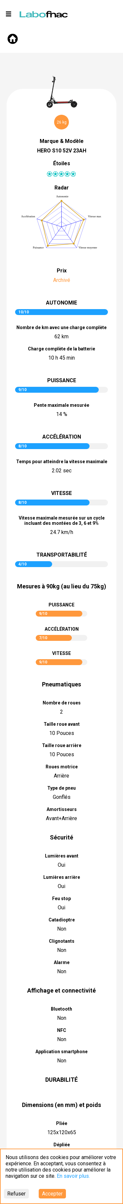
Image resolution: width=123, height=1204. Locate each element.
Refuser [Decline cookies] (16, 1194)
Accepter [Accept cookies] (52, 1194)
